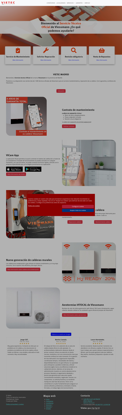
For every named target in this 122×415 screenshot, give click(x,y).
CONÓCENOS (51, 3)
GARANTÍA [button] (79, 3)
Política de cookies (34, 206)
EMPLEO (87, 3)
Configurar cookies (78, 206)
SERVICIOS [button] (70, 3)
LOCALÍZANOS (60, 3)
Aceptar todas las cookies (78, 210)
